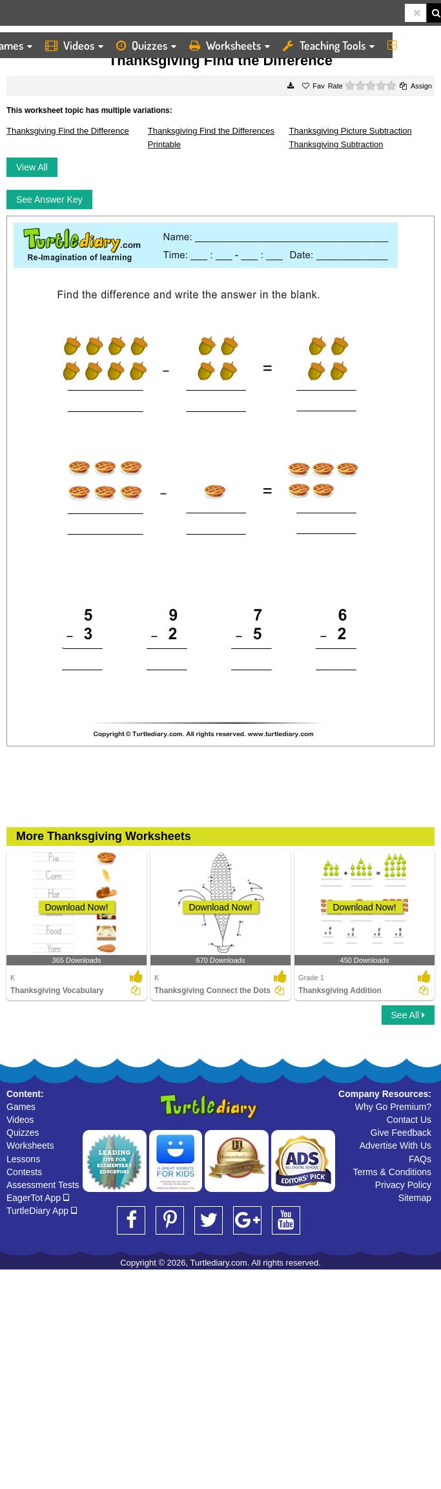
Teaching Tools (328, 45)
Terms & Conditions (392, 1172)
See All (408, 1015)
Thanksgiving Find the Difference (67, 131)
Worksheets (229, 45)
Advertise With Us (395, 1145)
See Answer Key (49, 199)
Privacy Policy (403, 1185)
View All (32, 167)
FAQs (420, 1159)
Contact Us (409, 1119)
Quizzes (146, 45)
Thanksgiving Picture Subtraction (350, 131)
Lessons (23, 1159)
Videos (74, 45)
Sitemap (414, 1198)
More (411, 45)
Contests (24, 1172)
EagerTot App (37, 1198)
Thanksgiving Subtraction (336, 144)
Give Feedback (401, 1132)
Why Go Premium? (393, 1107)
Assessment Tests (42, 1185)
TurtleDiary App (41, 1211)
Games (21, 1107)
